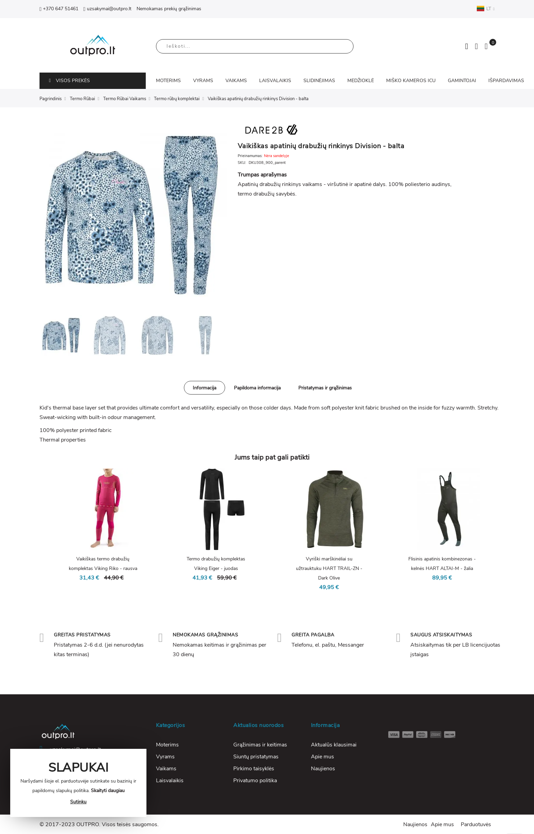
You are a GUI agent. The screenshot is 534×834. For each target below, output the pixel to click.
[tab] (204, 388)
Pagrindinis (51, 99)
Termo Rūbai (82, 99)
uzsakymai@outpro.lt (107, 8)
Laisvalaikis (170, 780)
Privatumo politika (255, 780)
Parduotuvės (476, 824)
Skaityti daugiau (108, 790)
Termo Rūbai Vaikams (124, 99)
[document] (78, 783)
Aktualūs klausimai (334, 744)
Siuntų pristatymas (256, 756)
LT (485, 8)
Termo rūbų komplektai (177, 99)
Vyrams (165, 756)
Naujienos (323, 768)
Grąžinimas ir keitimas (260, 744)
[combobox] (254, 46)
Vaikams (166, 768)
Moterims (167, 744)
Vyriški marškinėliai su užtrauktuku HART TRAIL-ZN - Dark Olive (329, 568)
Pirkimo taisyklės (253, 768)
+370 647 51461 (59, 8)
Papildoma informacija (257, 388)
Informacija (204, 388)
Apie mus (322, 756)
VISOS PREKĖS (69, 80)
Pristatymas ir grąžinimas (325, 388)
